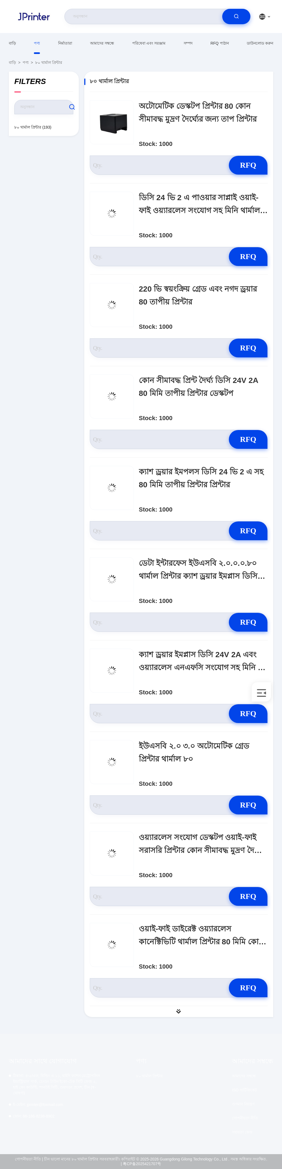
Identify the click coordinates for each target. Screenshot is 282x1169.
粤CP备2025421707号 (142, 1164)
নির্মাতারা (65, 43)
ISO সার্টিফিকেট (244, 1090)
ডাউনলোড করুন (260, 43)
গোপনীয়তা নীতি (245, 1118)
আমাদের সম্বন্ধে (102, 43)
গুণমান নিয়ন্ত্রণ (243, 1104)
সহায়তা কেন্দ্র (242, 1132)
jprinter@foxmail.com (38, 1104)
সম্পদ (188, 43)
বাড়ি (12, 43)
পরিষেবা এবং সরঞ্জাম (149, 43)
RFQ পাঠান (219, 43)
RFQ (248, 165)
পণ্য (37, 43)
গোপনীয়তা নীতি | (29, 1159)
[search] (236, 16)
